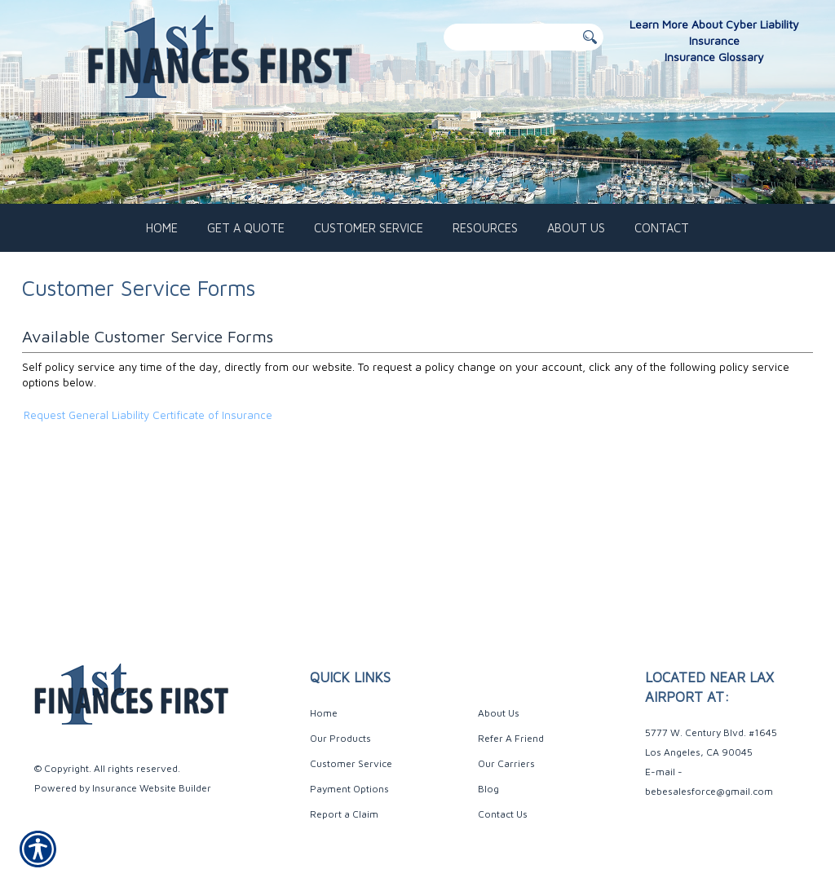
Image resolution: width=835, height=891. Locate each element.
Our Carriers (506, 763)
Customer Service (351, 763)
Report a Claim (344, 814)
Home (324, 713)
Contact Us (503, 814)
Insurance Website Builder (151, 788)
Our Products (340, 738)
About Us (498, 713)
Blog (488, 789)
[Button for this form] (590, 37)
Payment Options (349, 789)
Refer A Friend (511, 738)
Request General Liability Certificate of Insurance (148, 478)
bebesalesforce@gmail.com (709, 791)
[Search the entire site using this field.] (509, 36)
